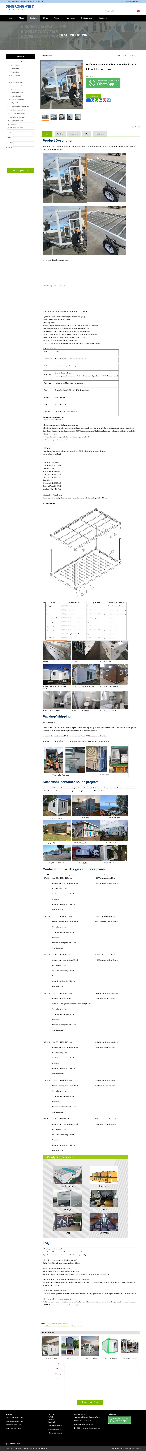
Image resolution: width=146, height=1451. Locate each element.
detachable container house (17, 62)
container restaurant (16, 86)
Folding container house (16, 120)
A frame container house (13, 1425)
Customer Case (52, 1419)
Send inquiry (94, 96)
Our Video (51, 1417)
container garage (15, 75)
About (21, 19)
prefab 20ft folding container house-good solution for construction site (63, 1326)
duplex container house (17, 99)
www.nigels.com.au (57, 1433)
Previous (43, 87)
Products (33, 19)
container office (15, 65)
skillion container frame (16, 128)
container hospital (16, 96)
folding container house (13, 1428)
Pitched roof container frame (17, 113)
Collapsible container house (14, 1417)
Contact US (51, 1422)
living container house (17, 103)
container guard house (17, 92)
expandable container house (14, 1421)
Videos (56, 19)
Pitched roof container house (17, 110)
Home (10, 18)
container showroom (16, 82)
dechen (138, 1448)
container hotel (15, 72)
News (45, 19)
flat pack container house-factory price (57, 1323)
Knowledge (70, 19)
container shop (15, 89)
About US (50, 1414)
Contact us (103, 18)
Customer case (86, 19)
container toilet (15, 68)
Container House (14, 1444)
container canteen (15, 79)
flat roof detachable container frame (19, 106)
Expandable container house (17, 117)
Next (81, 87)
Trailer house (135, 56)
